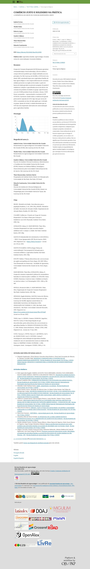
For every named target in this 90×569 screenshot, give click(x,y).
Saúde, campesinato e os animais (46, 386)
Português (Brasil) (19, 453)
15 (33, 439)
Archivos (21, 7)
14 (31, 439)
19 (39, 439)
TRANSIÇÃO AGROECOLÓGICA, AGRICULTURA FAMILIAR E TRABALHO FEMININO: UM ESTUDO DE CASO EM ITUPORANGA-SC (46, 376)
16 (34, 439)
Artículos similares (20, 369)
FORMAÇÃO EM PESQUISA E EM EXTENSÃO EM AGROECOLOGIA (52, 380)
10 (25, 439)
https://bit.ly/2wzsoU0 (34, 241)
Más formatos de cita (60, 53)
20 (41, 439)
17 (36, 439)
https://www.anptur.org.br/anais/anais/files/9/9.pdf (30, 312)
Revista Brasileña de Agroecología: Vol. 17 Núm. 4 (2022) (43, 435)
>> (45, 439)
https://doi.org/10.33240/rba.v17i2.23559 (29, 52)
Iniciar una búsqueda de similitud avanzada (36, 443)
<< (14, 439)
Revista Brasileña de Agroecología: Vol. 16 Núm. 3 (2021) (36, 378)
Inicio (15, 7)
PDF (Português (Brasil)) (62, 22)
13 (30, 439)
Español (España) (19, 458)
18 (37, 439)
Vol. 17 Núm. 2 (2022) (32, 7)
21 (42, 439)
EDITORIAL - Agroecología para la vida (41, 413)
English (16, 455)
